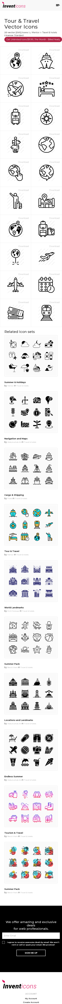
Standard (18, 35)
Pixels (9, 498)
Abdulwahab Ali (14, 442)
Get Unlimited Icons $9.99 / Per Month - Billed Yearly (33, 39)
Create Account (31, 1002)
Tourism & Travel (13, 833)
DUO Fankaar (13, 611)
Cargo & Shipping (14, 495)
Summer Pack (12, 664)
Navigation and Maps (16, 438)
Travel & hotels (49, 32)
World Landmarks (14, 607)
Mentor (35, 32)
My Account (31, 998)
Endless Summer (13, 776)
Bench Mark (12, 667)
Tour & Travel (11, 551)
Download (23, 50)
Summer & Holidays (15, 382)
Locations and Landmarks (18, 720)
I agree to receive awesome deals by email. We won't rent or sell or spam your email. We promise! (33, 943)
